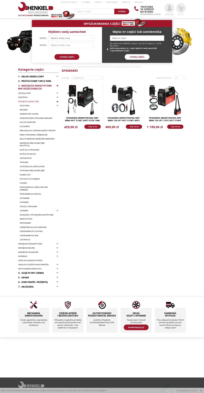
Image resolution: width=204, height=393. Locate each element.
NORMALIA (22, 256)
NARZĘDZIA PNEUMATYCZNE (30, 244)
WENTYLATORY (26, 219)
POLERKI (23, 183)
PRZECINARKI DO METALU (30, 194)
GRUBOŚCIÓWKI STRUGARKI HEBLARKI (36, 118)
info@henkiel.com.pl (150, 14)
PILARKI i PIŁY (25, 174)
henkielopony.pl (136, 327)
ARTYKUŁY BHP (24, 93)
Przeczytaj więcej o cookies (187, 390)
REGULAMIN (112, 2)
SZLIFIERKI (24, 210)
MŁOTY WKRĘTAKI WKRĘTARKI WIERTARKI (37, 139)
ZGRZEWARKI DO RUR (29, 235)
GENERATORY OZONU (29, 114)
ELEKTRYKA (23, 97)
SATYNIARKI (24, 198)
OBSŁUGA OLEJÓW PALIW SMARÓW (33, 264)
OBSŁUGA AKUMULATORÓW (30, 260)
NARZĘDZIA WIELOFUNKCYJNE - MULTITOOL (33, 144)
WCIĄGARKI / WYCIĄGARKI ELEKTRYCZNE (36, 214)
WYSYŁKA (139, 2)
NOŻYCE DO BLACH (28, 154)
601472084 (146, 11)
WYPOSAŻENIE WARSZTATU (30, 268)
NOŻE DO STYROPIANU (29, 150)
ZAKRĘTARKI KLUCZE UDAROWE (33, 227)
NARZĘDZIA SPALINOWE (28, 252)
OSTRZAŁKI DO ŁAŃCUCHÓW (32, 166)
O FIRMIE (86, 2)
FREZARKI (24, 110)
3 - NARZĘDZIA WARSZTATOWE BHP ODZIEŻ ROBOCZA (95, 67)
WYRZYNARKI (25, 223)
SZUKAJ (121, 11)
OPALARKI (24, 162)
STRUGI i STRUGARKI (28, 206)
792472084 (146, 6)
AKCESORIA (24, 105)
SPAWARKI (24, 202)
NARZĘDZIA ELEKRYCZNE (28, 101)
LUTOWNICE (25, 126)
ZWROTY (126, 2)
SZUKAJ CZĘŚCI (67, 57)
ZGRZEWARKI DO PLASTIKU (31, 231)
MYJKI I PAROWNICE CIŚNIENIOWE (34, 134)
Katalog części (69, 2)
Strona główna (68, 67)
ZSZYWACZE (25, 239)
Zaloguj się (169, 9)
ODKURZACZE (26, 158)
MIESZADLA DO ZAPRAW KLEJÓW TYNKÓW (37, 130)
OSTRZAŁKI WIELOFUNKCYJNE (32, 170)
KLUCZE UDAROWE (28, 122)
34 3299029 (147, 9)
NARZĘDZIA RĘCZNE (26, 248)
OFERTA (98, 2)
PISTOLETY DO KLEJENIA (30, 179)
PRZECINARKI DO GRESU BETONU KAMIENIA (34, 188)
